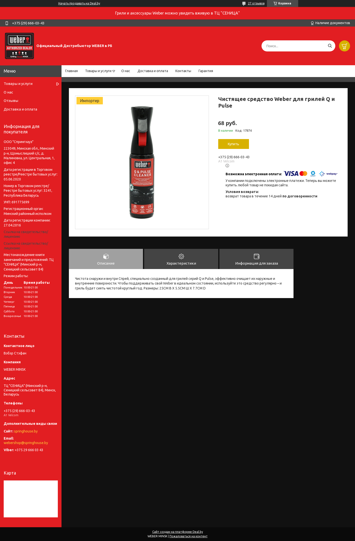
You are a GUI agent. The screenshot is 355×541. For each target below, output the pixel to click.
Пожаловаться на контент (189, 536)
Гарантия (206, 71)
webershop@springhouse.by (26, 443)
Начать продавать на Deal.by (79, 3)
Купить (233, 144)
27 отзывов (256, 3)
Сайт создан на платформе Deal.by (177, 531)
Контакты (183, 71)
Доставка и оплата (153, 71)
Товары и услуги (98, 71)
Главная (71, 71)
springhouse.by (26, 431)
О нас (125, 71)
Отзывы (11, 100)
